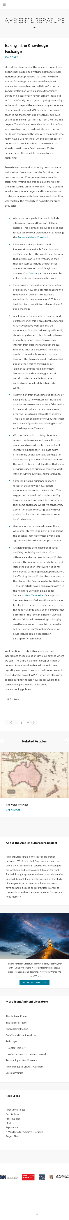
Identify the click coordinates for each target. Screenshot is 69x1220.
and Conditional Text (21, 1035)
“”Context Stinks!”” (16, 1047)
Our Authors (12, 1114)
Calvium (33, 273)
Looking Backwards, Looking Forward (26, 1054)
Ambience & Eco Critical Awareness (24, 1066)
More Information (34, 982)
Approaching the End (17, 1028)
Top (34, 1214)
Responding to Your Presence (21, 1060)
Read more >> (13, 896)
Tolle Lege (11, 1041)
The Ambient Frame (16, 1016)
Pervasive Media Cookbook (33, 237)
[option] (34, 784)
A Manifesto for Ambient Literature (24, 1131)
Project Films (13, 1136)
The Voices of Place (17, 804)
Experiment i (12, 1127)
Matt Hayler (13, 810)
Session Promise (14, 1072)
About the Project (15, 1109)
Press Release (13, 1118)
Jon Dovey (11, 57)
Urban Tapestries (33, 595)
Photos (9, 1123)
